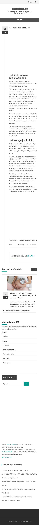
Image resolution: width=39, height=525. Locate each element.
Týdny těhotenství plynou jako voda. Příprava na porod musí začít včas (23, 295)
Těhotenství (9, 310)
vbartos (34, 245)
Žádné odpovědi (23, 245)
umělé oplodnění (7, 452)
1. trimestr (20, 240)
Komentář (6, 359)
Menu (30, 2)
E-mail (4, 341)
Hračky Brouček (7, 457)
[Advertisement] (19, 51)
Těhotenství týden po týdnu (21, 310)
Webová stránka (8, 350)
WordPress (27, 521)
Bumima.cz (19, 9)
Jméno (4, 332)
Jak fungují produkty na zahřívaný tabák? (15, 470)
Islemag (10, 521)
